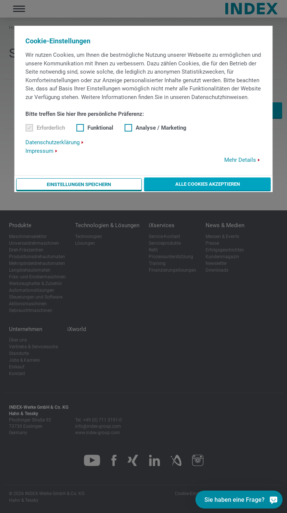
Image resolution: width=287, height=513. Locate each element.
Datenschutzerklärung (52, 142)
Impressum (39, 151)
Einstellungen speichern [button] (79, 184)
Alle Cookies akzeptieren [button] (207, 184)
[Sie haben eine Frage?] (274, 500)
